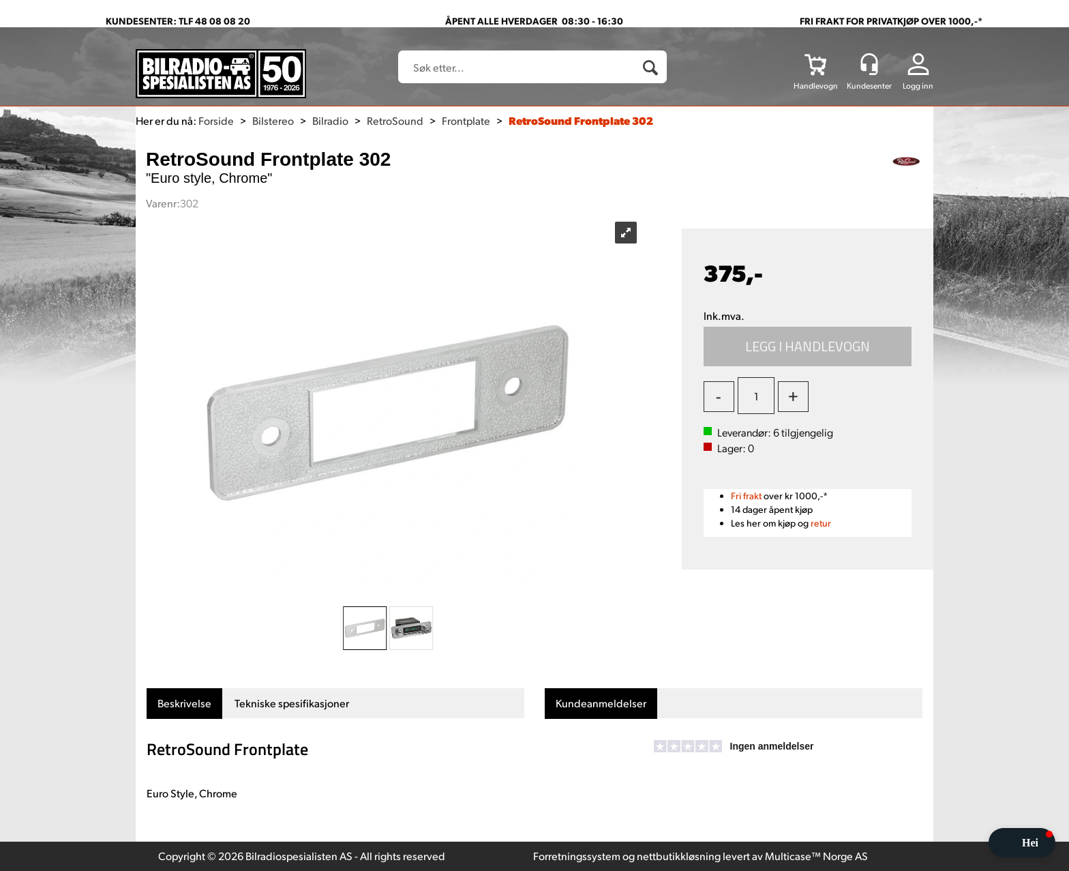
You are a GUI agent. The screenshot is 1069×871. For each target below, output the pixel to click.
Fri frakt (746, 495)
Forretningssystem (576, 855)
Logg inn (918, 85)
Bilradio (330, 120)
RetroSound (395, 120)
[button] (1022, 842)
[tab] (184, 703)
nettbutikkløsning (679, 855)
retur (821, 523)
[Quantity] (756, 395)
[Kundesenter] (869, 64)
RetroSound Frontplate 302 (581, 120)
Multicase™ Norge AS (816, 855)
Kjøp (808, 346)
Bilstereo (273, 120)
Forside (216, 120)
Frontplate (466, 120)
